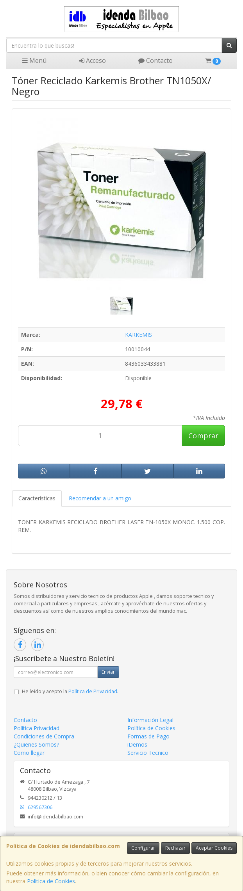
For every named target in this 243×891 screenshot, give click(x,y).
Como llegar (29, 752)
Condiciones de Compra (44, 736)
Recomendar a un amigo (100, 498)
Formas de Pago (148, 736)
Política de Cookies (51, 881)
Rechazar (175, 848)
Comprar (203, 435)
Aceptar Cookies (214, 848)
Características (36, 498)
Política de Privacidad (92, 691)
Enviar (108, 672)
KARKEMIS (138, 334)
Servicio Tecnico (147, 752)
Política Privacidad (36, 728)
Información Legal (150, 720)
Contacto (155, 60)
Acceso (92, 60)
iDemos (137, 744)
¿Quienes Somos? (36, 744)
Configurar (143, 848)
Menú (34, 60)
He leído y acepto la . (70, 691)
